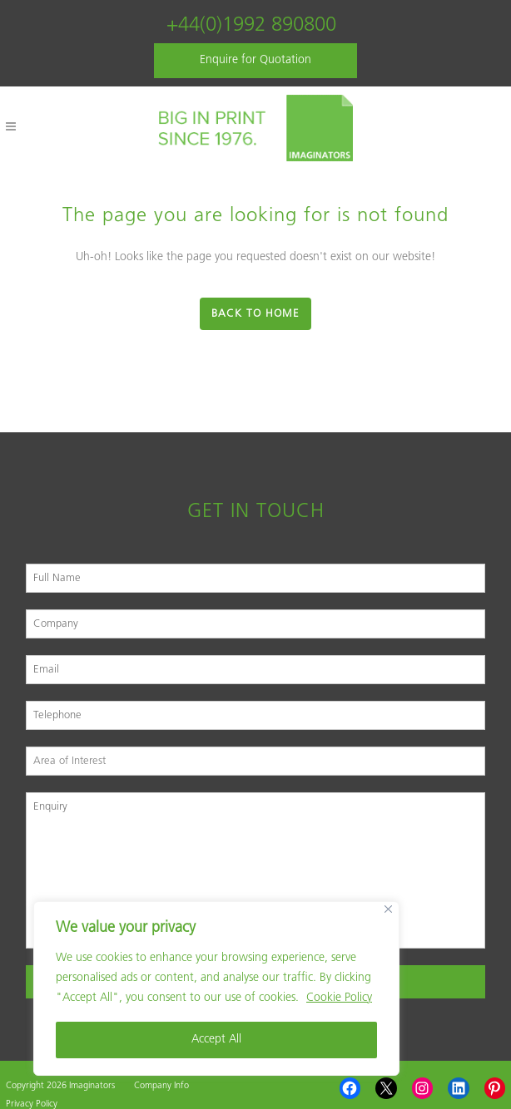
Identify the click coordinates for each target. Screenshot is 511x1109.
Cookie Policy (339, 998)
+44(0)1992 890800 (251, 26)
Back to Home (255, 313)
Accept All (216, 1039)
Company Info (161, 1086)
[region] (216, 988)
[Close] (388, 909)
